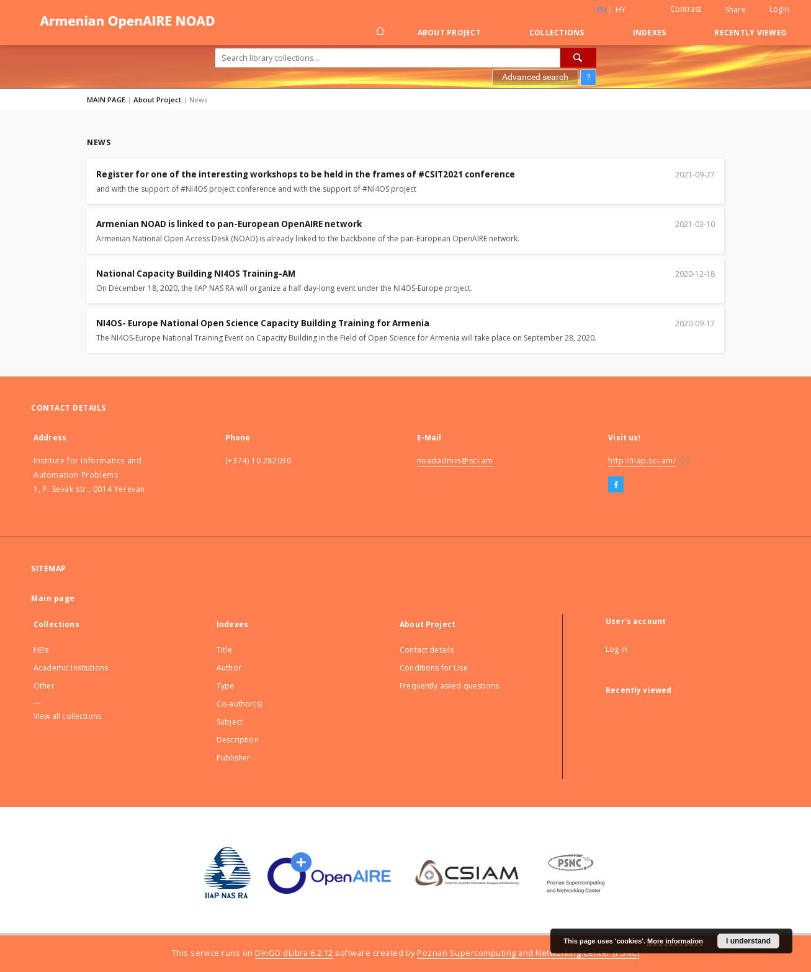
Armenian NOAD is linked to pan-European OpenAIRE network (229, 224)
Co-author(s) (239, 703)
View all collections (67, 716)
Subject (230, 721)
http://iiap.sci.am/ (642, 460)
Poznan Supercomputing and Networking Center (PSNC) (528, 953)
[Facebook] (616, 485)
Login (779, 9)
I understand (748, 941)
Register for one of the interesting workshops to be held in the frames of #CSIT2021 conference (305, 174)
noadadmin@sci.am (455, 460)
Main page (53, 598)
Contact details (427, 649)
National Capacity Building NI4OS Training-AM (195, 273)
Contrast (686, 9)
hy (621, 10)
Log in (616, 649)
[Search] (578, 58)
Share (735, 10)
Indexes (649, 32)
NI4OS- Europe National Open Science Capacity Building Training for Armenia (262, 323)
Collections (557, 32)
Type (226, 685)
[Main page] (379, 32)
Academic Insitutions (71, 667)
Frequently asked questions (449, 685)
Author (229, 667)
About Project (449, 32)
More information (675, 941)
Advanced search (535, 77)
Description (238, 739)
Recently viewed (750, 32)
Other (44, 685)
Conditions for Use (434, 667)
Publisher (233, 757)
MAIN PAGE (106, 99)
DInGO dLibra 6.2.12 (294, 953)
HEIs (41, 649)
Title (224, 649)
